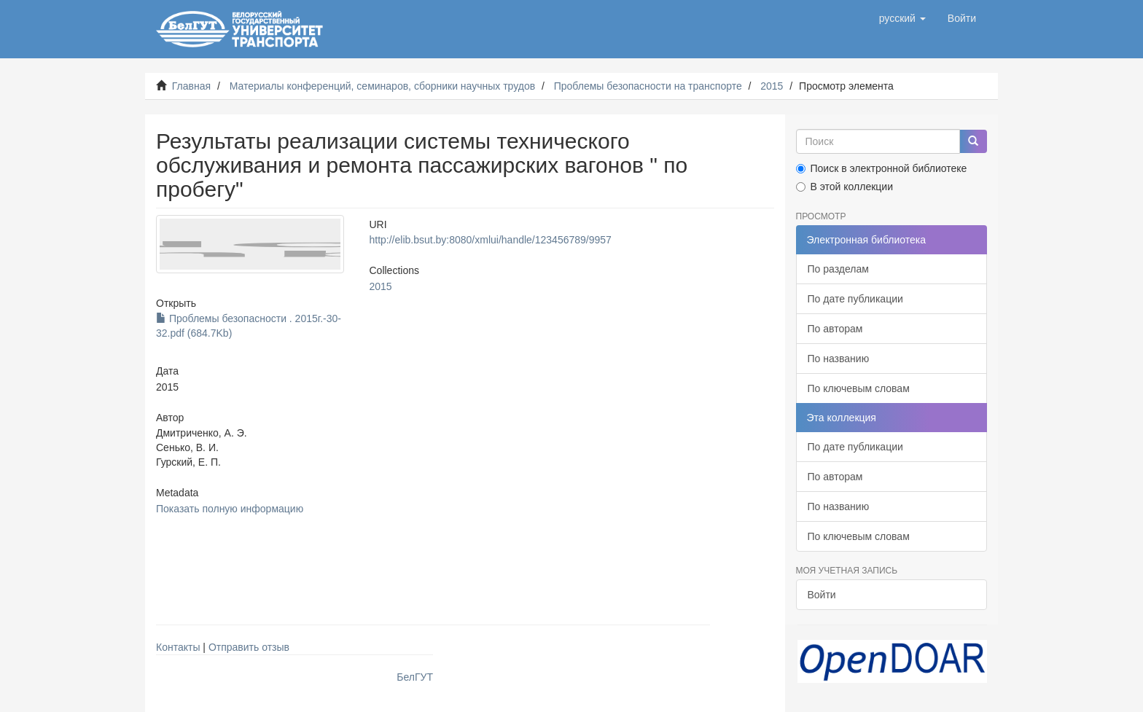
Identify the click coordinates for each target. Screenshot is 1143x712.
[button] (902, 18)
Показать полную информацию (229, 509)
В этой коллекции (844, 186)
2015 (771, 86)
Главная (191, 86)
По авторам (835, 329)
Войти (822, 594)
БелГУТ (415, 677)
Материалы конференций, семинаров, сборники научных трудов (383, 86)
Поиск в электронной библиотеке (881, 168)
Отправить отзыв (248, 647)
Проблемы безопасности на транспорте (648, 86)
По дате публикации (855, 299)
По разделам (838, 269)
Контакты (178, 647)
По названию (839, 358)
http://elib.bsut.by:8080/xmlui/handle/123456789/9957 (490, 240)
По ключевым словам (859, 388)
